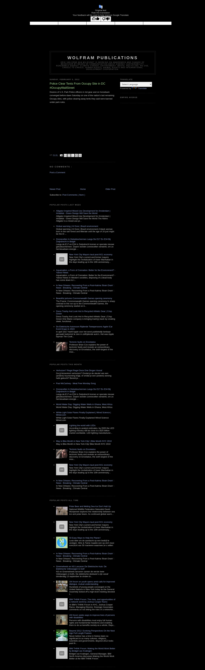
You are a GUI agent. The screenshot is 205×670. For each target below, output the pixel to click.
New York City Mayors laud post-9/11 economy (90, 254)
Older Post (110, 189)
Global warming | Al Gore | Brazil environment (77, 226)
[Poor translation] (106, 19)
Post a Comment (57, 172)
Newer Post (55, 189)
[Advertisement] (68, 180)
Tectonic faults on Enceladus (82, 342)
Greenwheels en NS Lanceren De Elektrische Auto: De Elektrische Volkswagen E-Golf (81, 567)
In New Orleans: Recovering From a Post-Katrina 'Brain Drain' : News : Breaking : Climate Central (85, 286)
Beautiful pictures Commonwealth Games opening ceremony (84, 298)
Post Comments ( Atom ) (73, 195)
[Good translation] (95, 19)
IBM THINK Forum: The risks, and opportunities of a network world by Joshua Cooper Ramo (92, 600)
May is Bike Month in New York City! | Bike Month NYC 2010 (84, 441)
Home (83, 189)
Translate (139, 88)
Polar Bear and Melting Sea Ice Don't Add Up (90, 506)
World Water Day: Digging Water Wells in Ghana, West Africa (84, 404)
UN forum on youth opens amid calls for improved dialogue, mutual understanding (92, 582)
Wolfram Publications (102, 57)
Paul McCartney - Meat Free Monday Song (76, 383)
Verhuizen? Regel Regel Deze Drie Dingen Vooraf (79, 370)
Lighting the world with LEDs (82, 425)
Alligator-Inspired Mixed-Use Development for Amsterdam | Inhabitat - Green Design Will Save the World (83, 212)
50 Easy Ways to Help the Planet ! (85, 538)
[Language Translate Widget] (136, 84)
